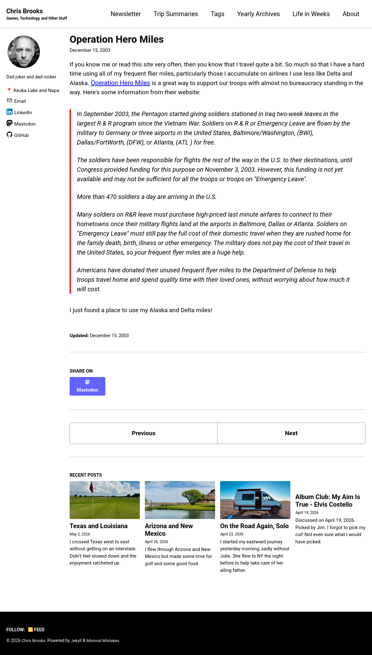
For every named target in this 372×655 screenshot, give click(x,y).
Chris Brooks (38, 14)
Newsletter (126, 14)
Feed (37, 628)
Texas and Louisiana (98, 524)
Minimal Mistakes (105, 638)
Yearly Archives (258, 14)
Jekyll (77, 638)
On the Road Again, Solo (254, 524)
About (351, 14)
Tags (217, 14)
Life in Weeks (311, 14)
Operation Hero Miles (117, 40)
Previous (143, 430)
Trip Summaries (176, 14)
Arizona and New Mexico (169, 528)
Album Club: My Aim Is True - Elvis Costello (327, 499)
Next (291, 430)
